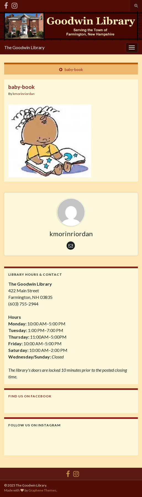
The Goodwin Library (24, 47)
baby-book (74, 69)
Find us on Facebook (29, 396)
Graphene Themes (42, 490)
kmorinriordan (24, 94)
